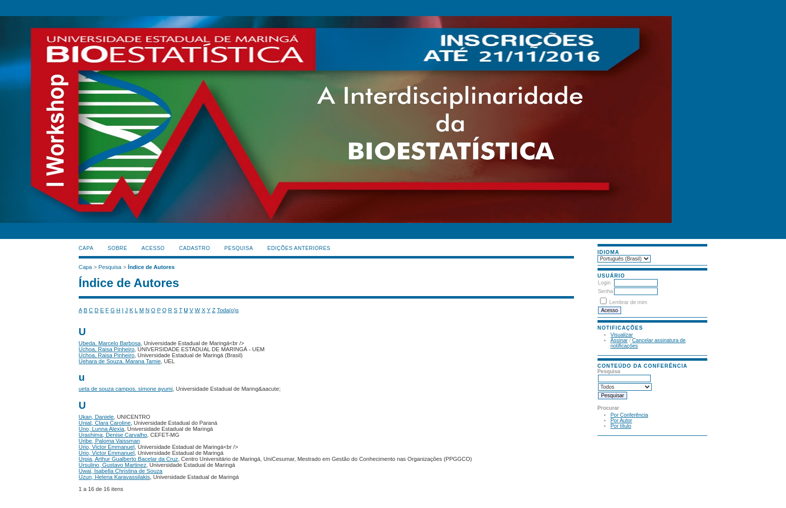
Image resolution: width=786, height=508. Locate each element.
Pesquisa (239, 248)
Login (604, 283)
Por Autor (621, 420)
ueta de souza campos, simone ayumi (126, 389)
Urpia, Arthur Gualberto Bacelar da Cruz (128, 459)
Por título (621, 426)
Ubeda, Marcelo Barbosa (110, 343)
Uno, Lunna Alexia (101, 429)
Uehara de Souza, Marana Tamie (120, 361)
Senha (605, 291)
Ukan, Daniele (96, 417)
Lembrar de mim (629, 302)
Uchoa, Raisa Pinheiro (106, 349)
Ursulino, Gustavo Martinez (112, 465)
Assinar (619, 340)
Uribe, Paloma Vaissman (109, 441)
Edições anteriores (298, 248)
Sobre (117, 248)
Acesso (152, 248)
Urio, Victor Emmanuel (107, 447)
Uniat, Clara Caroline (105, 423)
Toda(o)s (228, 310)
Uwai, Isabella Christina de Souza (120, 471)
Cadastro (194, 248)
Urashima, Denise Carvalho (113, 435)
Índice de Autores (151, 267)
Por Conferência (629, 415)
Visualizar (622, 335)
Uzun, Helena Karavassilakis (114, 477)
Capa (86, 248)
